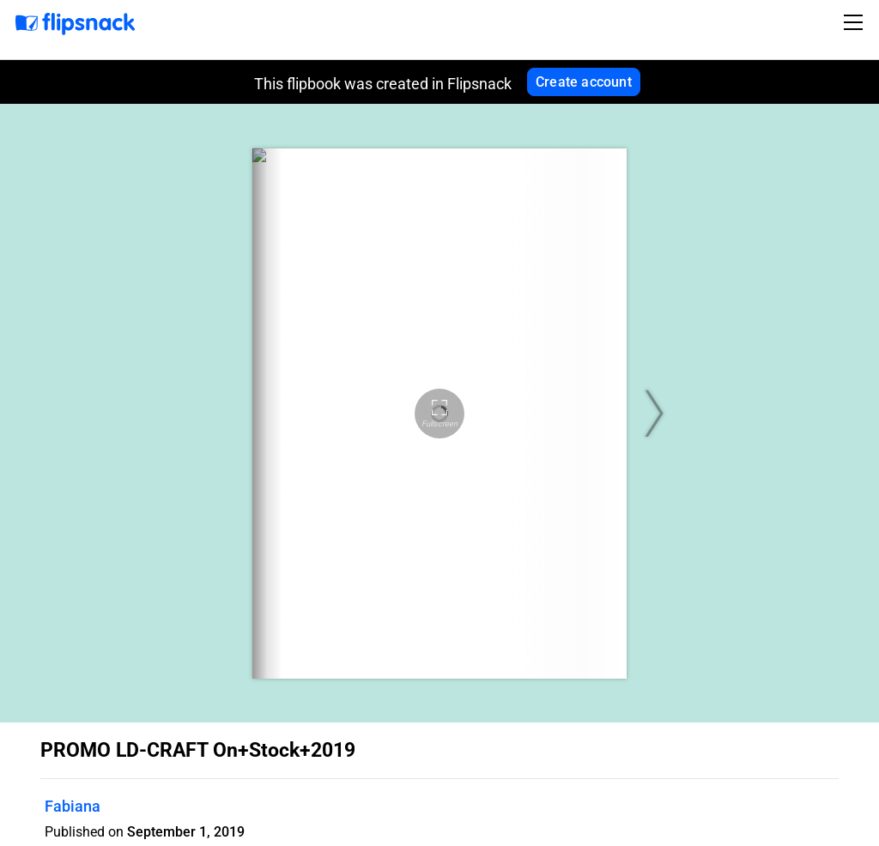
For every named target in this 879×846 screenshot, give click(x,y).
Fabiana (72, 806)
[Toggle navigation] (856, 22)
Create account (584, 82)
